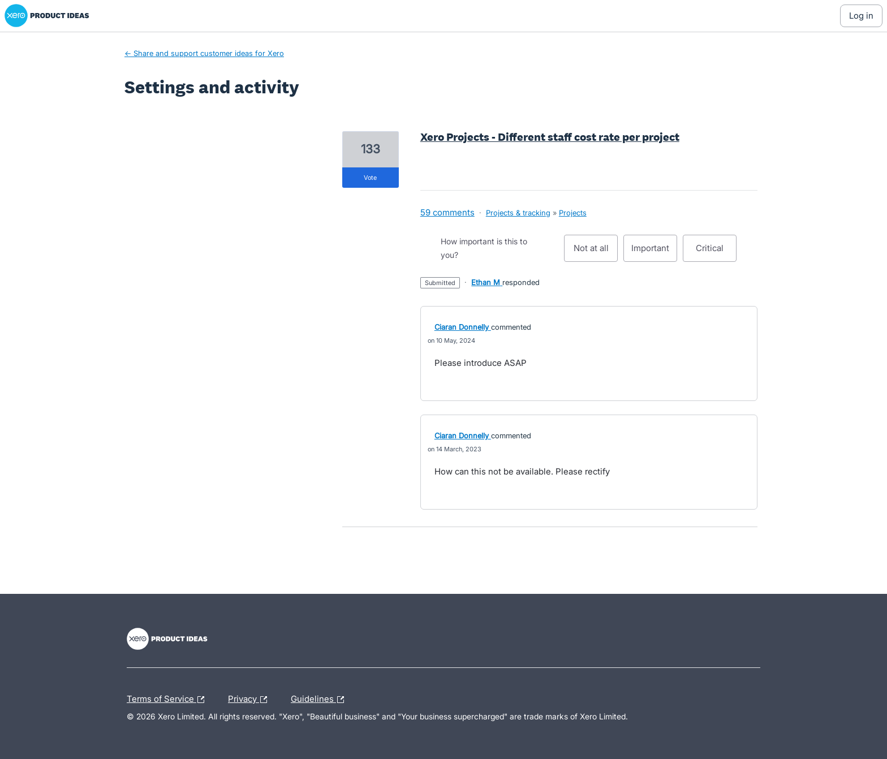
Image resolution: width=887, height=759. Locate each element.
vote (370, 178)
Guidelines (320, 700)
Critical (716, 252)
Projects (573, 212)
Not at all (596, 252)
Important (654, 252)
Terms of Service (168, 700)
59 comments (447, 212)
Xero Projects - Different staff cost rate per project (549, 137)
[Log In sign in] (861, 16)
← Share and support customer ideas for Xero (204, 53)
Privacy (250, 700)
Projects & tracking (518, 212)
